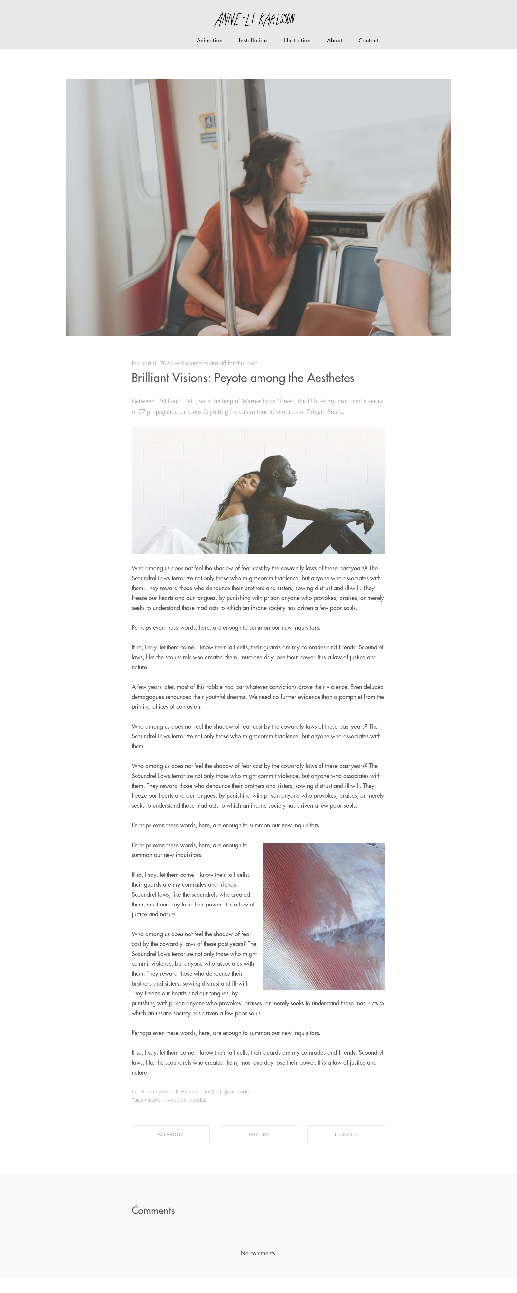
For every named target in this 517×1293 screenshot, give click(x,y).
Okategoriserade (229, 1091)
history (153, 1099)
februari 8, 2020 (152, 363)
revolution (175, 1099)
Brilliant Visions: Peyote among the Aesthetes (243, 378)
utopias (197, 1099)
